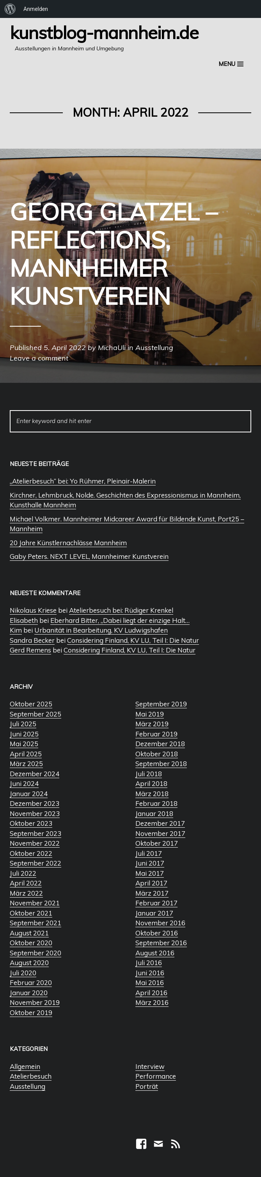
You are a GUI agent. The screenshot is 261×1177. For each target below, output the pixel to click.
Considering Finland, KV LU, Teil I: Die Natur (133, 640)
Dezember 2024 (34, 774)
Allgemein (25, 1066)
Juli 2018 (148, 774)
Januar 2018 (154, 813)
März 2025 (26, 763)
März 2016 (152, 1002)
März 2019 (152, 724)
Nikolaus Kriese (33, 610)
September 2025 (35, 714)
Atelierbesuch (30, 1076)
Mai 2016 (149, 982)
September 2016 (161, 943)
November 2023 (35, 813)
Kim (16, 630)
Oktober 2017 (156, 843)
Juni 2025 (24, 734)
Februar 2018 (156, 803)
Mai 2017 (149, 873)
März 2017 (152, 893)
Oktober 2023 (31, 823)
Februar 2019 (156, 734)
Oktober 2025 (31, 704)
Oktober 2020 (31, 943)
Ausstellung (27, 1086)
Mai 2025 (24, 744)
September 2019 (161, 704)
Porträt (146, 1086)
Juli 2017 (148, 853)
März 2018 (152, 793)
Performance (155, 1076)
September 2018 (161, 763)
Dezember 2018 (160, 744)
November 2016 (160, 923)
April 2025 (26, 754)
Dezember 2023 (34, 803)
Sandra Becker (32, 640)
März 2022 (26, 893)
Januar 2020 (29, 993)
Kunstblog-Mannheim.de (104, 32)
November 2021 (35, 903)
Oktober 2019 (31, 1012)
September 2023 (35, 833)
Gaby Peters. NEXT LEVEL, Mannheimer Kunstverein (89, 556)
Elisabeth (24, 620)
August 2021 (29, 933)
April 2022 (26, 883)
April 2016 (151, 993)
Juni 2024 (24, 783)
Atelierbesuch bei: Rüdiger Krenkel (121, 610)
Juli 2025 (23, 724)
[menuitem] (10, 9)
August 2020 (29, 962)
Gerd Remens (30, 650)
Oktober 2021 (31, 913)
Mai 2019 (149, 714)
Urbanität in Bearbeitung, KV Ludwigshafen (101, 630)
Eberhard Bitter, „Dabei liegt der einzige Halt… (120, 620)
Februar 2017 (156, 903)
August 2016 (154, 953)
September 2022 (35, 863)
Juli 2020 (23, 973)
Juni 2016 (149, 973)
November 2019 (35, 1002)
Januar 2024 (29, 793)
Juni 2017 (149, 863)
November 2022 (35, 843)
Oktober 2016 (156, 933)
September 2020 (35, 953)
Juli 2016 (148, 962)
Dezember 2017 (160, 823)
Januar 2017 (154, 913)
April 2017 (151, 883)
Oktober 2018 (156, 754)
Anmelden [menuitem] (35, 9)
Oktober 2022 (31, 853)
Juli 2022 (23, 873)
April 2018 (151, 783)
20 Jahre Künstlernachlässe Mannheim (68, 543)
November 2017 (160, 833)
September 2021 (35, 923)
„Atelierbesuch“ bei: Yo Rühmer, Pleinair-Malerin (83, 481)
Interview (150, 1066)
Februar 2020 (31, 982)
